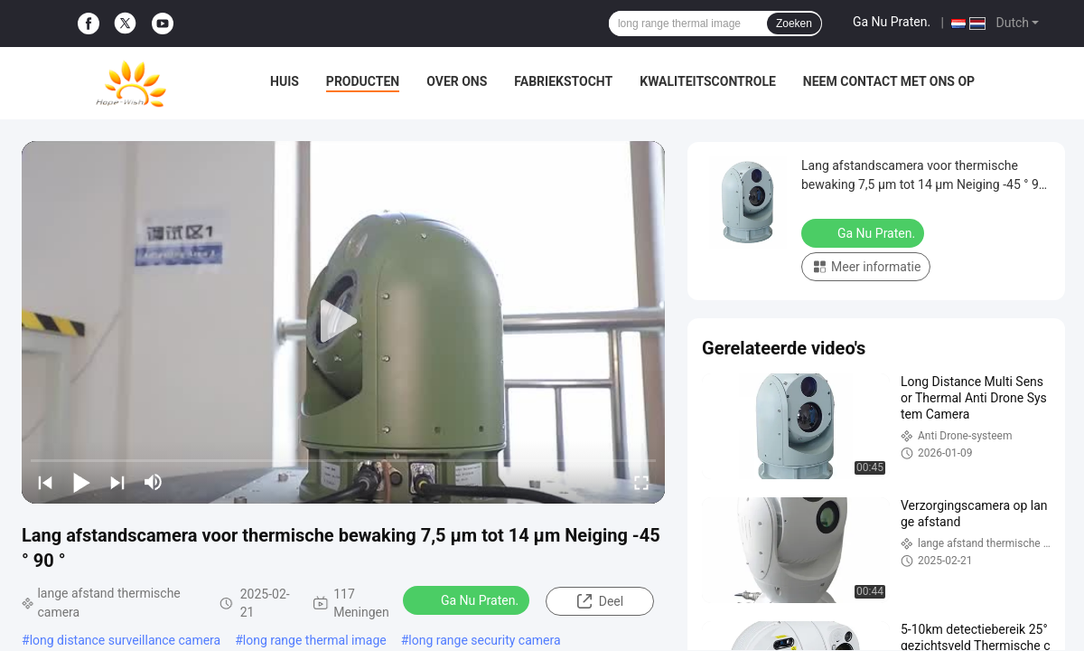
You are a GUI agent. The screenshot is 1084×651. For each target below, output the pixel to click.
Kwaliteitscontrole (708, 81)
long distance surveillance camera (125, 640)
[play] (343, 321)
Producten (362, 81)
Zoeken (794, 23)
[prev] (45, 481)
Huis (284, 81)
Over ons (456, 81)
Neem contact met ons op (889, 81)
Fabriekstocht (563, 81)
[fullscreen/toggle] (641, 481)
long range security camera (484, 640)
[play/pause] (81, 481)
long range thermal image (315, 640)
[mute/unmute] (154, 481)
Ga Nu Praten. (891, 21)
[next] (117, 481)
